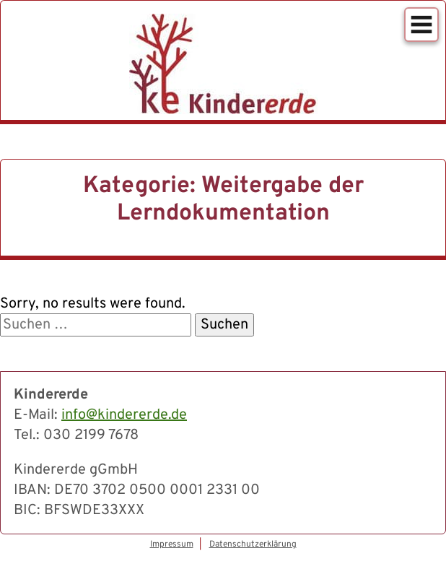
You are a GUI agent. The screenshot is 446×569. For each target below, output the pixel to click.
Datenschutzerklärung (253, 544)
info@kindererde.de (124, 415)
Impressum (171, 544)
